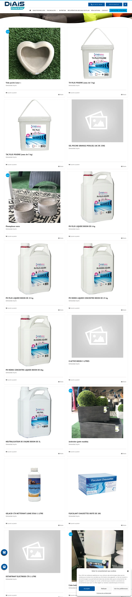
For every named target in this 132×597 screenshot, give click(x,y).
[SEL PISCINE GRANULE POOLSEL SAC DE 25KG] (97, 120)
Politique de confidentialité (104, 593)
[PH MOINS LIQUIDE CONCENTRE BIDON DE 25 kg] (97, 269)
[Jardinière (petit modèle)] (97, 412)
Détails (61, 94)
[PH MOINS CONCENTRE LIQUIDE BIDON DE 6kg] (34, 340)
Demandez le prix (11, 85)
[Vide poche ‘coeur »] (34, 53)
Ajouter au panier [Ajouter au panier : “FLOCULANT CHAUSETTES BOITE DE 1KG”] (75, 523)
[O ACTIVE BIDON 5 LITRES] (97, 336)
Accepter (87, 588)
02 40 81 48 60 (96, 4)
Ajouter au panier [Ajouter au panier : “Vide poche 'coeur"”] (12, 92)
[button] (128, 571)
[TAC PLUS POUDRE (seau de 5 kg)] (34, 125)
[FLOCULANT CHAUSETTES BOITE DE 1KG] (97, 484)
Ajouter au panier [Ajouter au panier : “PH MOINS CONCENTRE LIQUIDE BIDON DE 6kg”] (12, 380)
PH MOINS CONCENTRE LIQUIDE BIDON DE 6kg (24, 370)
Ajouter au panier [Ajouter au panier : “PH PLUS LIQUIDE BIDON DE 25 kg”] (12, 308)
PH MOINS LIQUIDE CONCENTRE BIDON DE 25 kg (88, 298)
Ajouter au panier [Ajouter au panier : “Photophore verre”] (12, 236)
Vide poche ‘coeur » (13, 83)
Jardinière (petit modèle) (78, 441)
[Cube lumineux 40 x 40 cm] (97, 556)
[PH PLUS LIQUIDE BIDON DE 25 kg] (34, 269)
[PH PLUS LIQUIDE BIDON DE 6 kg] (97, 197)
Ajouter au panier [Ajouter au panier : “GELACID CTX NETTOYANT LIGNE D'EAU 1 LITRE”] (12, 523)
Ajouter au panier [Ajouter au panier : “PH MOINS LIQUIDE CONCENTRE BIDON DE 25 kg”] (75, 308)
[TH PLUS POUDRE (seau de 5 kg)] (97, 53)
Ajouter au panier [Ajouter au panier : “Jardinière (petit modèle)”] (75, 451)
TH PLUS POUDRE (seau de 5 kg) (82, 83)
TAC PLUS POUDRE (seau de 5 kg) (19, 154)
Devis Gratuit (114, 4)
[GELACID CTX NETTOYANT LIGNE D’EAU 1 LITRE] (34, 484)
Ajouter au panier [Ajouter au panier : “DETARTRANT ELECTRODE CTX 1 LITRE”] (12, 595)
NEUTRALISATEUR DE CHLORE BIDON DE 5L (23, 441)
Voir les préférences (121, 588)
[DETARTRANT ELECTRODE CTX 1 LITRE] (34, 551)
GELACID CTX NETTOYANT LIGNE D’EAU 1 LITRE (24, 513)
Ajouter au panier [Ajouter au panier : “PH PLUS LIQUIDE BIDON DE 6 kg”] (75, 236)
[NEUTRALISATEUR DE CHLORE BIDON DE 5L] (34, 412)
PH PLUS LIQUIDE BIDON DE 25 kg (19, 298)
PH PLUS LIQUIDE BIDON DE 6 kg (82, 226)
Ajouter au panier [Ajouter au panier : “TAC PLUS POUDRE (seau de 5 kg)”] (12, 164)
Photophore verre (13, 226)
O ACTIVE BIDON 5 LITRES (79, 361)
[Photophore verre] (34, 197)
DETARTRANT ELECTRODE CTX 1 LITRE (21, 576)
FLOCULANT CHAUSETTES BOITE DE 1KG (85, 513)
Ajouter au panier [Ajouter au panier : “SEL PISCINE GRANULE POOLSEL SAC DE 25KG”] (75, 164)
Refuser (104, 588)
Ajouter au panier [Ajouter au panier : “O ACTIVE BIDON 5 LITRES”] (75, 380)
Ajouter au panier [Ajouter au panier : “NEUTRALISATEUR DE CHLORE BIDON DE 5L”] (12, 451)
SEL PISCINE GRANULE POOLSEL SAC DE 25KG (87, 146)
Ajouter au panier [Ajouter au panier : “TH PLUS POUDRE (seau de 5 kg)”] (75, 92)
